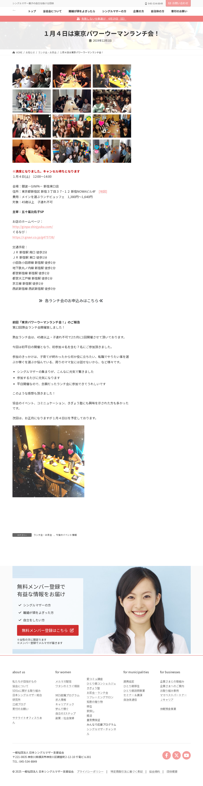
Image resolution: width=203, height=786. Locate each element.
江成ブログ (19, 724)
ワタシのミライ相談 (67, 706)
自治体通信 (130, 719)
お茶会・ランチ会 (97, 712)
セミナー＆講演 (132, 715)
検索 (182, 106)
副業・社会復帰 (64, 738)
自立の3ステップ (65, 733)
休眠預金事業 (168, 728)
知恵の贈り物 (95, 722)
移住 (89, 726)
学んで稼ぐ (62, 728)
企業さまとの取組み (172, 701)
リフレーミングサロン (100, 717)
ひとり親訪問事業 (134, 710)
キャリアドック (64, 724)
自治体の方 (150, 158)
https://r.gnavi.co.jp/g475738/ (33, 237)
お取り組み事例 (169, 710)
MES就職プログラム (67, 715)
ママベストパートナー (173, 715)
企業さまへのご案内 (172, 706)
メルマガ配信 (63, 701)
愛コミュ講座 (95, 699)
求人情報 (60, 719)
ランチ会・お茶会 (43, 534)
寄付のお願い (20, 728)
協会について (20, 706)
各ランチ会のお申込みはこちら (71, 300)
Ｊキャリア (166, 719)
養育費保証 (93, 740)
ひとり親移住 (131, 706)
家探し (91, 731)
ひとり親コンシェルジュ (101, 703)
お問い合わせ (178, 3)
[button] (48, 650)
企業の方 (149, 150)
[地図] (103, 191)
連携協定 (128, 701)
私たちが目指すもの (24, 701)
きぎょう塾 (93, 708)
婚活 (89, 735)
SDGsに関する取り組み (26, 710)
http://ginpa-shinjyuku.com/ (32, 226)
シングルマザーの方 (156, 143)
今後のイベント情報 (66, 534)
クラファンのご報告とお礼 (160, 166)
